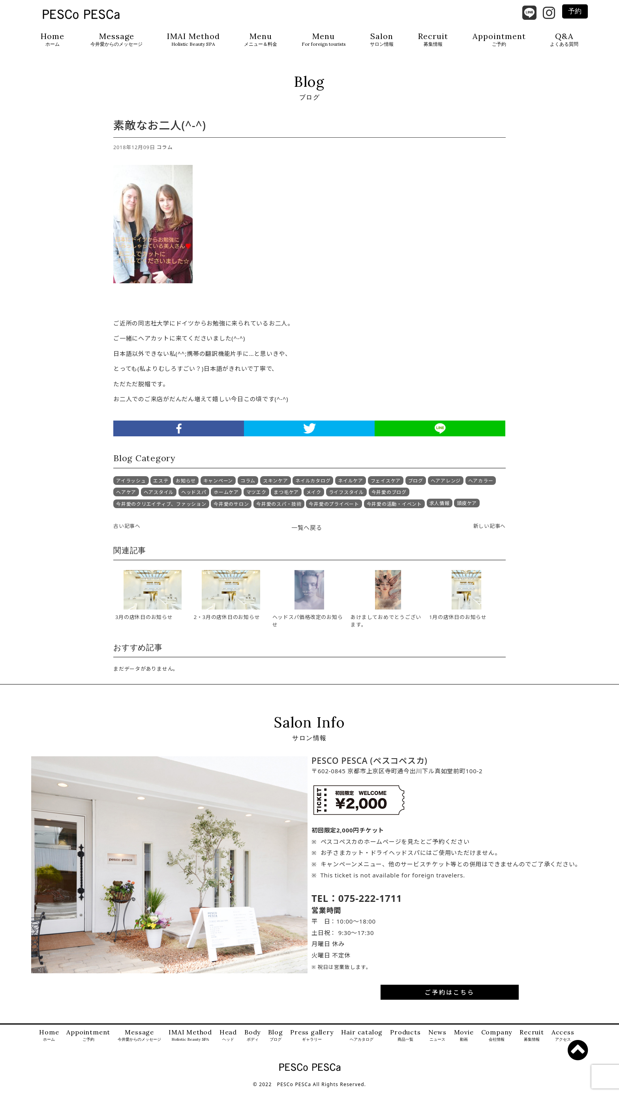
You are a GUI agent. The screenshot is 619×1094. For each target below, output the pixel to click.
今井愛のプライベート (334, 507)
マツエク (256, 495)
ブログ (415, 484)
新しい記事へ (489, 529)
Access (562, 1039)
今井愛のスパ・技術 (279, 507)
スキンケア (275, 484)
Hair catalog (362, 1039)
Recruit (433, 39)
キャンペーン (218, 484)
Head (228, 1039)
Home (52, 39)
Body (252, 1039)
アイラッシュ (131, 484)
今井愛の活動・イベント (394, 507)
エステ (160, 484)
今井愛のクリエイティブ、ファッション (161, 507)
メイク (313, 495)
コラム (165, 151)
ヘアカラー (480, 484)
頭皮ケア (467, 507)
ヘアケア (126, 495)
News (437, 1039)
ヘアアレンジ (446, 484)
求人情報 (440, 507)
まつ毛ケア (286, 495)
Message (116, 39)
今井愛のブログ (389, 495)
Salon (382, 39)
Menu (260, 39)
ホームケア (226, 495)
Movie (464, 1039)
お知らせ (186, 484)
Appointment (499, 39)
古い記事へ (127, 529)
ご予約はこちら (450, 996)
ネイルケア (350, 484)
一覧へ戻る (307, 531)
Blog (275, 1039)
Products (405, 1039)
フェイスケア (386, 484)
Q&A (564, 39)
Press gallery (311, 1039)
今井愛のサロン (231, 507)
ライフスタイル (346, 495)
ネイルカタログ (312, 484)
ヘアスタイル (159, 495)
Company (496, 1039)
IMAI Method (193, 39)
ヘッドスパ (193, 495)
